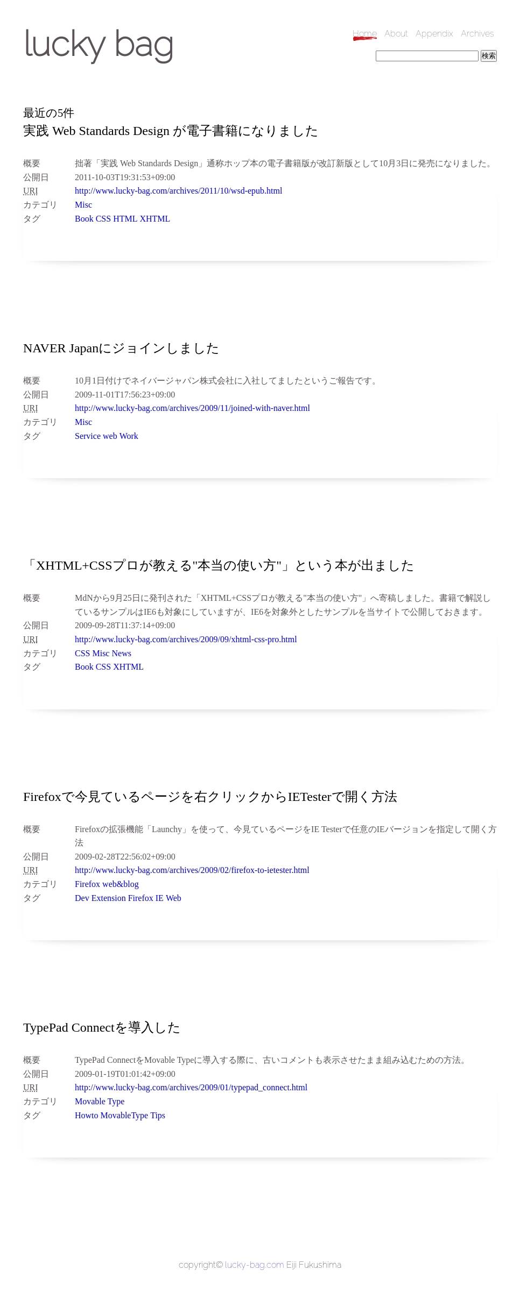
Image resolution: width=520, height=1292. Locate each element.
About (396, 34)
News (121, 653)
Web (173, 898)
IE (160, 898)
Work (129, 436)
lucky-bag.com (254, 1265)
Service (88, 436)
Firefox (87, 884)
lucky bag (98, 44)
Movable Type (99, 1101)
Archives (477, 34)
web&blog (120, 884)
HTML (125, 218)
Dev (82, 898)
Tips (157, 1115)
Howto (87, 1115)
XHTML (154, 218)
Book (84, 218)
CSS (103, 218)
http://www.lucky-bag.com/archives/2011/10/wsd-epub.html (178, 190)
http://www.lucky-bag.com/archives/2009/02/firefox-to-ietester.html (192, 870)
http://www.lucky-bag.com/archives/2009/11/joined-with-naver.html (192, 408)
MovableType (125, 1115)
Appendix (434, 34)
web (110, 436)
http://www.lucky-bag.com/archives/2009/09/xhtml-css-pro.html (186, 639)
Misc (83, 204)
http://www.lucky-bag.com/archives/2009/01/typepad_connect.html (191, 1087)
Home (365, 34)
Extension (109, 898)
